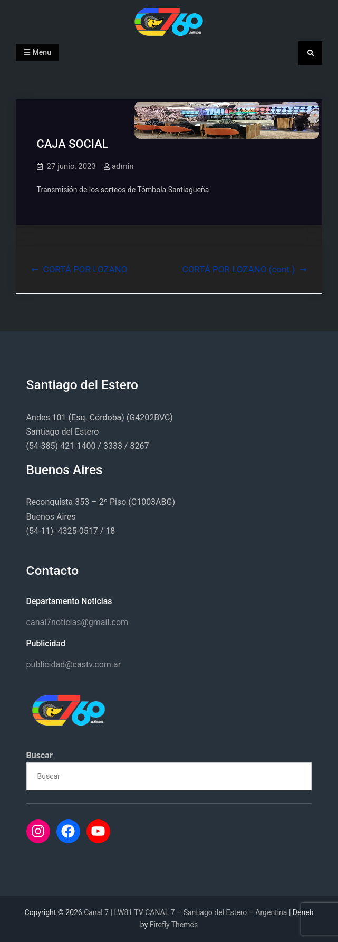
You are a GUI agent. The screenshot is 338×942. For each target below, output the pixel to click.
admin (123, 166)
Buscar (39, 755)
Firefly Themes (174, 924)
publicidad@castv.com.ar (73, 665)
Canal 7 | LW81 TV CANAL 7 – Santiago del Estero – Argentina (185, 912)
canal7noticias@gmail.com (77, 622)
